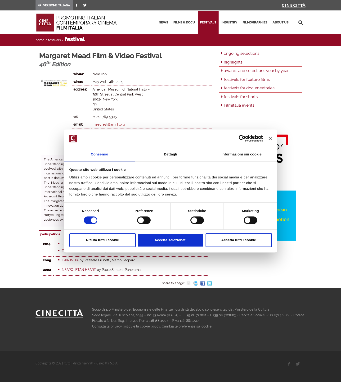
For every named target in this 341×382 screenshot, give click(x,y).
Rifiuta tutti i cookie (102, 240)
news (163, 22)
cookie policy (150, 326)
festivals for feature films (247, 79)
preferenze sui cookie (195, 326)
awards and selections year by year (256, 70)
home (40, 40)
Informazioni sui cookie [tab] (242, 154)
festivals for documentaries (249, 88)
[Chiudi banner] (270, 138)
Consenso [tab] (99, 154)
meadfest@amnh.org (109, 124)
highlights (233, 62)
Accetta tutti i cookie (238, 240)
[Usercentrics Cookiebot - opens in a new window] (242, 138)
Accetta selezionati (170, 240)
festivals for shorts (241, 96)
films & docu (184, 22)
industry (229, 22)
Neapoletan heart (79, 270)
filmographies (254, 22)
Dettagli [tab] (170, 154)
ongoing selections (241, 53)
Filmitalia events (239, 105)
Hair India (70, 260)
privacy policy (121, 326)
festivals (208, 22)
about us (280, 22)
